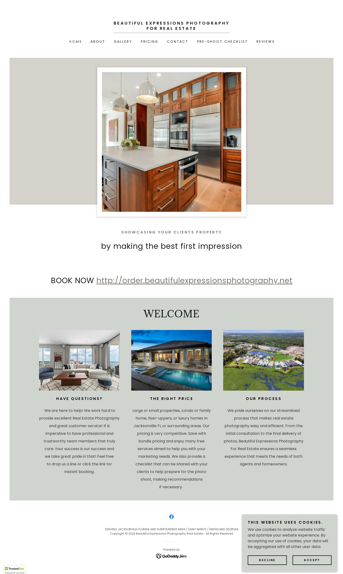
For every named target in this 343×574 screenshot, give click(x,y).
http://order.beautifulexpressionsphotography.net (194, 280)
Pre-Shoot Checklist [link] (222, 41)
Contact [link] (178, 41)
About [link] (98, 41)
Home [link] (75, 41)
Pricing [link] (149, 41)
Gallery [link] (123, 41)
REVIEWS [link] (266, 41)
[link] (171, 28)
